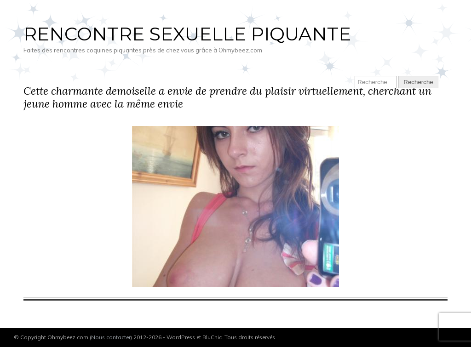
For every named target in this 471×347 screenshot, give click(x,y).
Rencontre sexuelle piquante (187, 34)
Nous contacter (111, 337)
